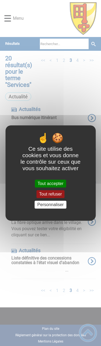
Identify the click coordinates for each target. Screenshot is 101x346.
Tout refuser (50, 194)
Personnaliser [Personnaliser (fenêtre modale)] (50, 204)
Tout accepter (50, 183)
